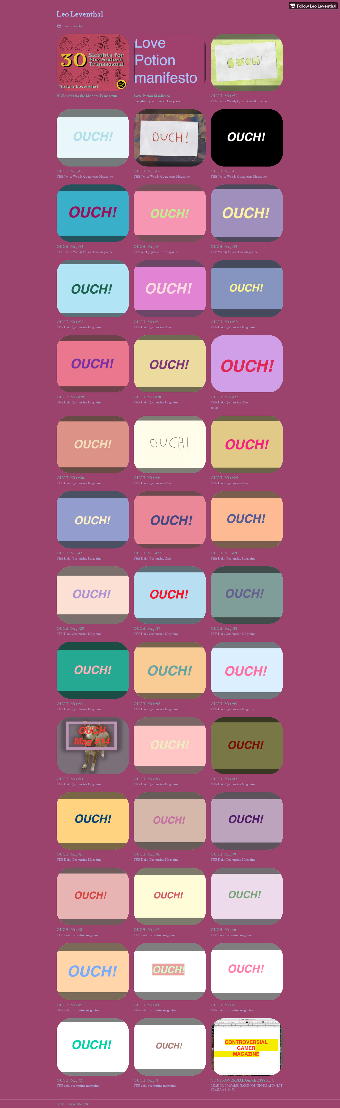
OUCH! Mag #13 (147, 779)
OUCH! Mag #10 (147, 854)
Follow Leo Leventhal (313, 6)
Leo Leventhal (72, 26)
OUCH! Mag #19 (147, 628)
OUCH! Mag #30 (224, 322)
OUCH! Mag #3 (223, 1005)
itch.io (60, 1104)
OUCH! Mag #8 (69, 930)
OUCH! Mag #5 (69, 1005)
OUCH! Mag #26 (70, 478)
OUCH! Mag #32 (70, 322)
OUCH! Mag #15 (224, 704)
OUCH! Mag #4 (146, 1005)
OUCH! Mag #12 (224, 779)
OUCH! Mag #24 (224, 478)
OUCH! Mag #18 (224, 628)
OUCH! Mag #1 (146, 1080)
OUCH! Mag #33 (224, 246)
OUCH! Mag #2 (69, 1080)
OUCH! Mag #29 (70, 397)
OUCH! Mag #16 (147, 704)
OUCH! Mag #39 (224, 96)
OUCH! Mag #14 (70, 779)
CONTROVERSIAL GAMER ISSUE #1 (242, 1080)
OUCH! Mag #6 (223, 930)
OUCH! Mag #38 (70, 171)
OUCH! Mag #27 (224, 397)
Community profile (78, 1104)
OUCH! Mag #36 (224, 171)
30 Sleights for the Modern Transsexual (88, 96)
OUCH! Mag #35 (70, 246)
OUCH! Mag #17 (70, 704)
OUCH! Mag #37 (147, 171)
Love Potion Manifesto (152, 96)
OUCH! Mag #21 (224, 553)
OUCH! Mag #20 (70, 628)
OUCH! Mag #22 (147, 553)
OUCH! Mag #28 (147, 397)
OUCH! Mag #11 (69, 854)
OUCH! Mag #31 (147, 322)
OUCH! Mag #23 (70, 553)
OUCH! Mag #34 (147, 246)
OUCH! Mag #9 (223, 854)
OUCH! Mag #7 (146, 930)
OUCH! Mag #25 (147, 478)
